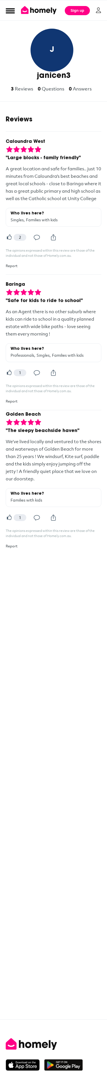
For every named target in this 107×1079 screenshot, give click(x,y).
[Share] (53, 237)
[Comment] (37, 237)
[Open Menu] (10, 10)
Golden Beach (23, 414)
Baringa (15, 284)
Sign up (77, 10)
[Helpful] (9, 237)
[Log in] (98, 10)
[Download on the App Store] (25, 1065)
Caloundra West (25, 141)
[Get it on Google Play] (63, 1065)
